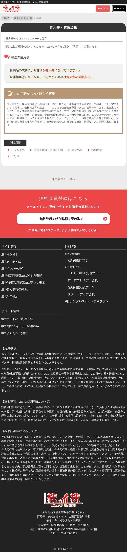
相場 (7, 46)
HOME (6, 18)
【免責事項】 (10, 348)
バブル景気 (18, 150)
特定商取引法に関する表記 (24, 275)
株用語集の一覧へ (63, 179)
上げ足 (15, 156)
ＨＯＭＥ (12, 254)
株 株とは (13, 261)
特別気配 (96, 150)
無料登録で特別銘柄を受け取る (62, 219)
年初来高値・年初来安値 (48, 150)
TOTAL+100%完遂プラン (84, 273)
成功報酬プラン (78, 260)
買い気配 (77, 150)
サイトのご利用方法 (19, 319)
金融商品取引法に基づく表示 (25, 282)
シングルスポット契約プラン (89, 301)
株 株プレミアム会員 (83, 280)
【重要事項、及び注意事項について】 (26, 401)
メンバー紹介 (15, 268)
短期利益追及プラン (81, 287)
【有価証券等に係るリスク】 (20, 431)
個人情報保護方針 (18, 289)
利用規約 (12, 296)
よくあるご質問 (16, 333)
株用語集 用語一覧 (23, 18)
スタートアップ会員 (81, 294)
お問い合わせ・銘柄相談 (22, 326)
